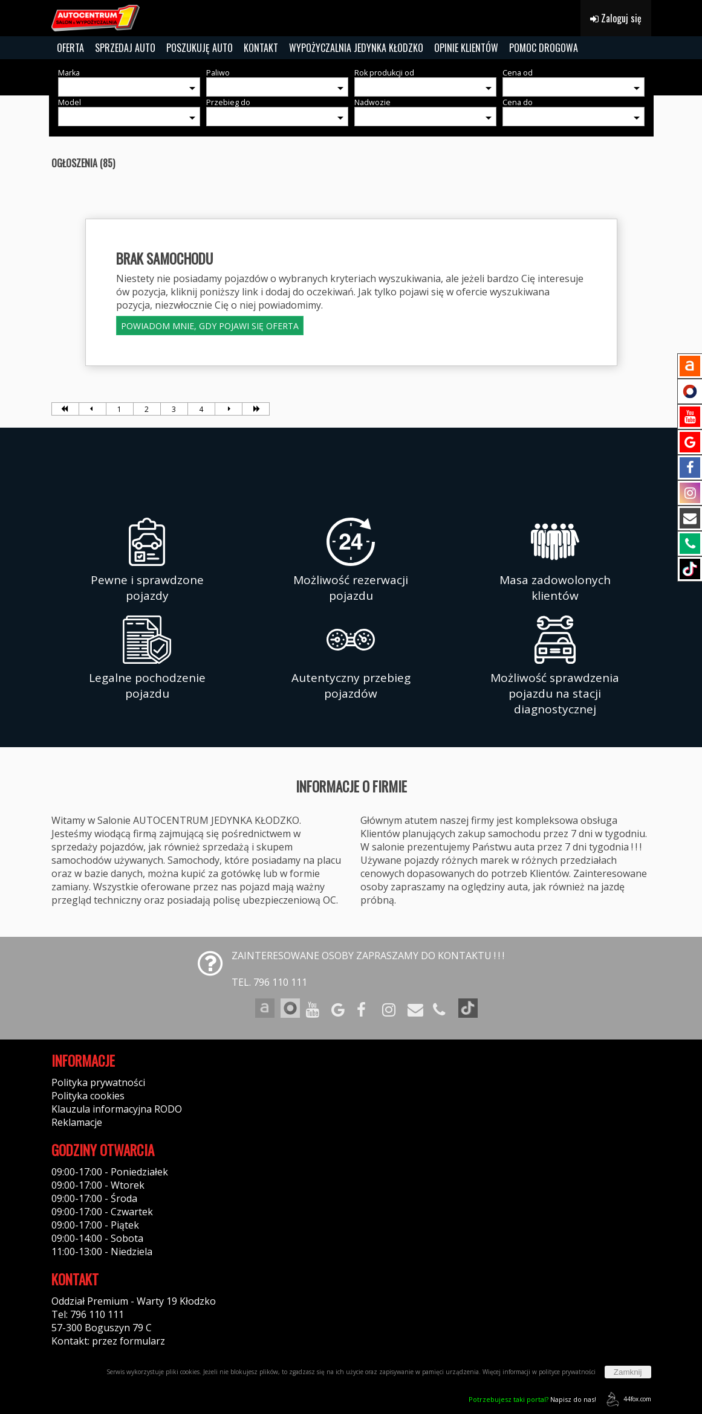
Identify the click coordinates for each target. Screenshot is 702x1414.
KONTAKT (261, 47)
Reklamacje (76, 1122)
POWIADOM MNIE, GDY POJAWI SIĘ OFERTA (210, 326)
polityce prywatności (567, 1371)
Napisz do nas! (532, 1399)
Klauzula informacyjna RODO (116, 1109)
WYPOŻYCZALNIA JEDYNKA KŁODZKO (356, 47)
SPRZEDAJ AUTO (125, 47)
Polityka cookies (88, 1095)
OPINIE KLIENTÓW (466, 47)
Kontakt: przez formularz (108, 1341)
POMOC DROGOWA (543, 47)
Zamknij (628, 1372)
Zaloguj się (616, 18)
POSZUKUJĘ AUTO (199, 47)
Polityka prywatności (98, 1082)
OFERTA (70, 47)
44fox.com (626, 1399)
